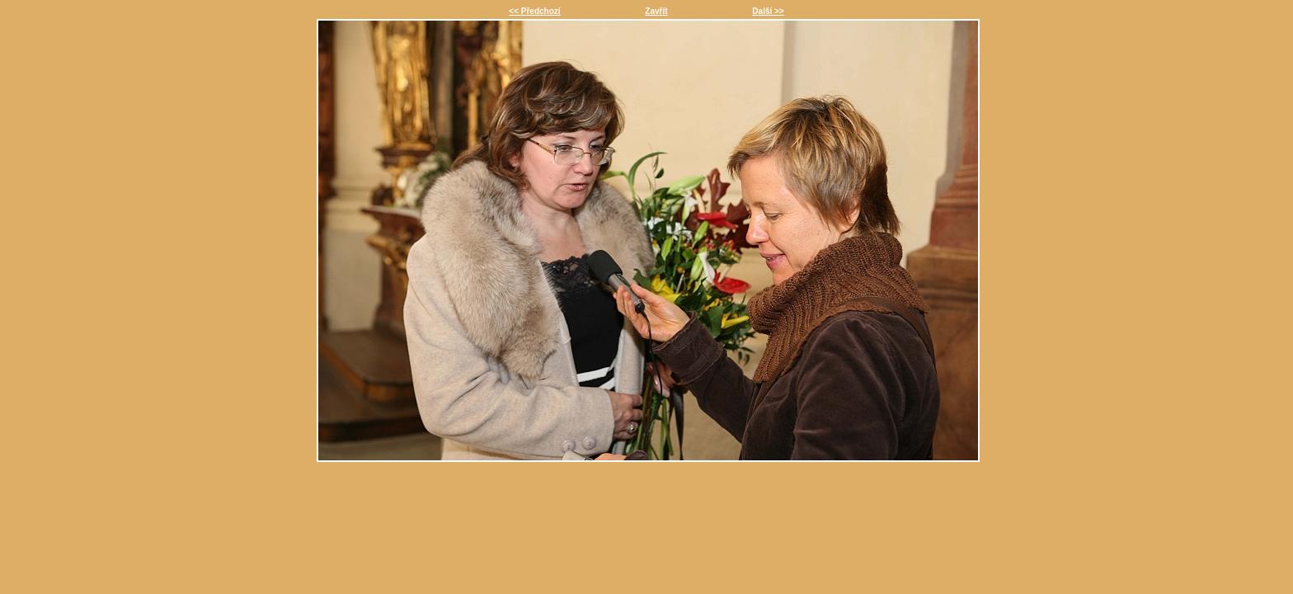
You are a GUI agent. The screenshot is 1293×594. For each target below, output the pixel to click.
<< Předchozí (534, 11)
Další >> (767, 11)
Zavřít (656, 11)
